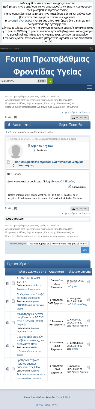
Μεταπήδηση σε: (18, 244)
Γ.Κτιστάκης (50, 103)
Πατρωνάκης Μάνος (15, 103)
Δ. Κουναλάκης (79, 304)
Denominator (63, 103)
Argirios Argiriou (35, 103)
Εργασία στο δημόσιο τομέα (29, 289)
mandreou (36, 285)
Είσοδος (70, 181)
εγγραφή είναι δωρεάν (21, 20)
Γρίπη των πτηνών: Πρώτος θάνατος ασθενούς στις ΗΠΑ (28, 364)
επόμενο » (84, 112)
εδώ (50, 41)
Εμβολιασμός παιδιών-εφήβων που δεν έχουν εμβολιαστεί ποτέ (30, 340)
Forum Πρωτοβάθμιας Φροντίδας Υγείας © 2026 (47, 397)
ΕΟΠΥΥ (28, 332)
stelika (34, 347)
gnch (74, 286)
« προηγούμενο (70, 112)
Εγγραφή (56, 181)
